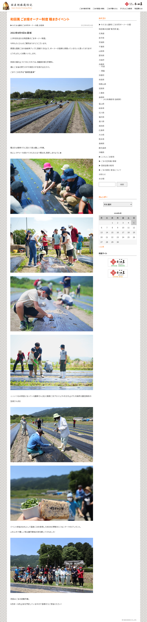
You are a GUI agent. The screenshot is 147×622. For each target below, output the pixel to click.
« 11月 (101, 246)
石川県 (101, 112)
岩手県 (101, 37)
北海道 (101, 33)
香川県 (101, 121)
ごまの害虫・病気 (98, 8)
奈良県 (101, 79)
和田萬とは (138, 8)
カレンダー (103, 197)
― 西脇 (102, 70)
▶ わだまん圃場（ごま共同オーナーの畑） (115, 24)
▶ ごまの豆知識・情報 (107, 161)
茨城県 (101, 42)
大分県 (101, 134)
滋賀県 (101, 88)
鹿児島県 (102, 147)
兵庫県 (101, 64)
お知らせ (102, 174)
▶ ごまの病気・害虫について (110, 170)
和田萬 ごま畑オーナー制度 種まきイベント (39, 19)
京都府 (101, 75)
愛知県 (101, 55)
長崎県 (101, 143)
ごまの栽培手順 (84, 8)
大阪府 (101, 59)
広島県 (101, 130)
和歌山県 (102, 84)
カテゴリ (102, 18)
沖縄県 (101, 152)
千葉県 (101, 46)
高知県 (101, 125)
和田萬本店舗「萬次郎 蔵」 (109, 29)
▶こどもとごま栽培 (106, 156)
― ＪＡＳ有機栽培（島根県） (110, 99)
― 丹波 (102, 66)
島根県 (101, 97)
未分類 (101, 178)
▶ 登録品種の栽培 (106, 165)
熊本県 (101, 139)
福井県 (101, 117)
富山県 (101, 103)
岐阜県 (101, 108)
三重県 (101, 92)
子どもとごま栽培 (126, 8)
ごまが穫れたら (112, 8)
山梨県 (101, 51)
